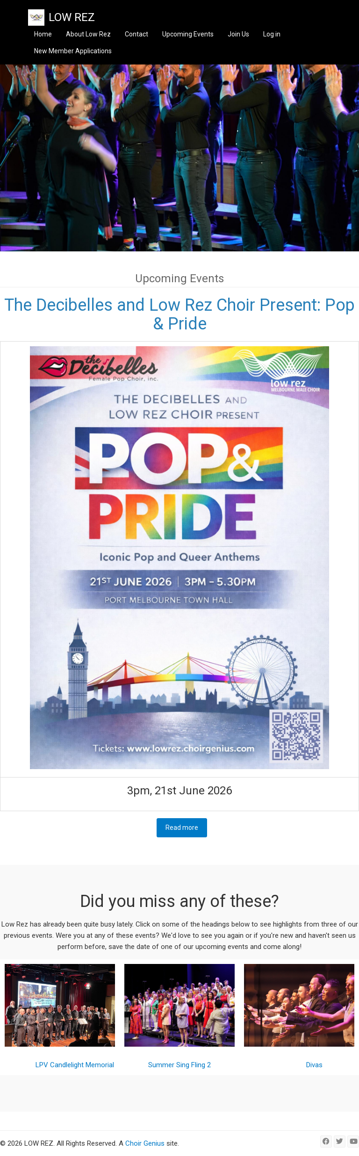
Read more (186, 827)
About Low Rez (88, 34)
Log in (271, 34)
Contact (136, 34)
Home (43, 34)
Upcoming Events (188, 34)
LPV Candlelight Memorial (75, 1065)
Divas (314, 1065)
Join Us (238, 34)
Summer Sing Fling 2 (179, 1065)
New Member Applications (73, 51)
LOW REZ (72, 17)
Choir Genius (145, 1143)
